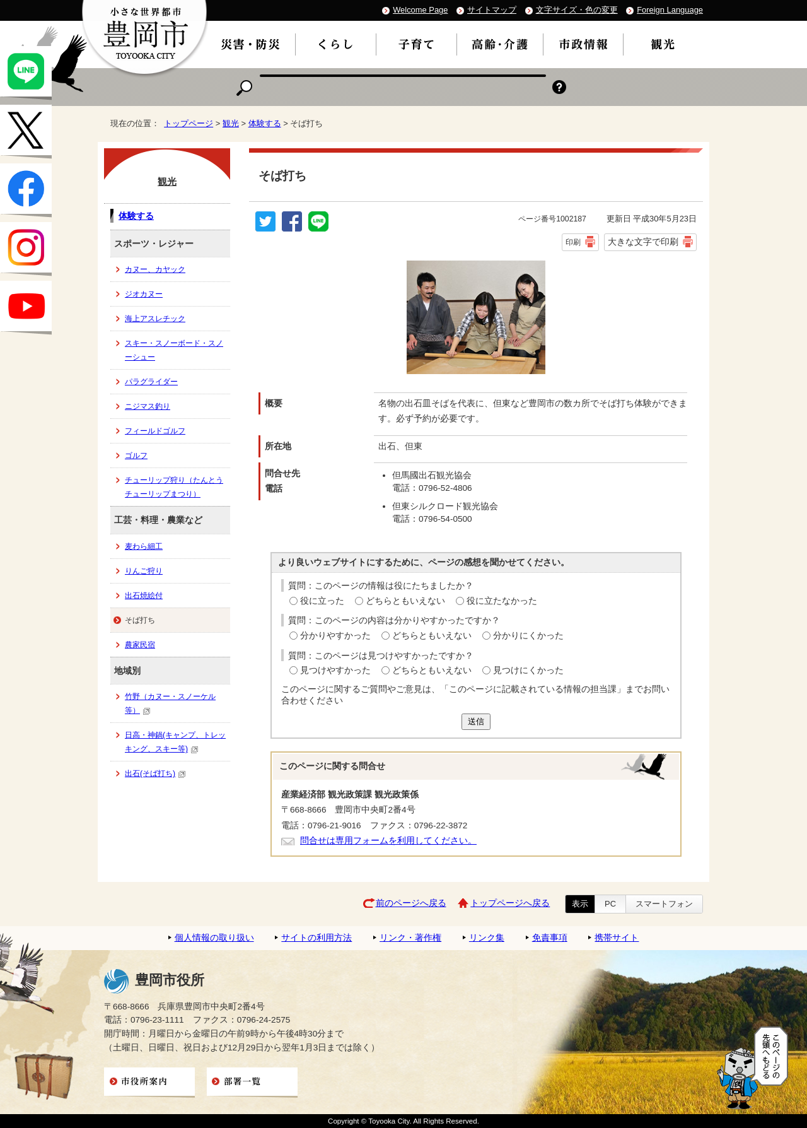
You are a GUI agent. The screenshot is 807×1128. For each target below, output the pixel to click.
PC (610, 903)
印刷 (573, 242)
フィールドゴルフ (155, 430)
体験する (264, 123)
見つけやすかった (335, 670)
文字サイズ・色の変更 (577, 10)
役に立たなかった (502, 601)
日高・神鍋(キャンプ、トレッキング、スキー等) (175, 742)
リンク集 (486, 938)
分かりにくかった (528, 635)
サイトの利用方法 (316, 938)
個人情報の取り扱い (214, 938)
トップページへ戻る (510, 903)
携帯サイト (617, 938)
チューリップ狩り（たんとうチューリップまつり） (174, 487)
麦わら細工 (144, 546)
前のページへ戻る (411, 903)
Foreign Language (670, 10)
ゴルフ (136, 455)
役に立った (322, 601)
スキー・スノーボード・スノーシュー (174, 350)
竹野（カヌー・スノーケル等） (170, 703)
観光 (231, 123)
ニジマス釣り (147, 406)
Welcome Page (420, 10)
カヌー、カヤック (155, 269)
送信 (476, 721)
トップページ (188, 123)
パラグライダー (151, 381)
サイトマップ (491, 10)
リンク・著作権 (410, 938)
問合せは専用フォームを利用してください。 (388, 840)
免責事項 (549, 938)
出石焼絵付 (144, 595)
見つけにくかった (528, 670)
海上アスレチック (155, 318)
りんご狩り (144, 571)
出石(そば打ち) (155, 773)
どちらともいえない (405, 601)
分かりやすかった (335, 635)
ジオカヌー (144, 294)
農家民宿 (140, 644)
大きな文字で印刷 (643, 242)
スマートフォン (664, 903)
